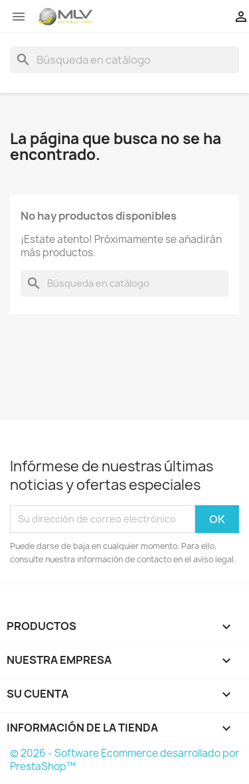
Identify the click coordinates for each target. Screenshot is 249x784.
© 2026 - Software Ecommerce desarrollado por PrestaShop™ (124, 759)
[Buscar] (124, 59)
